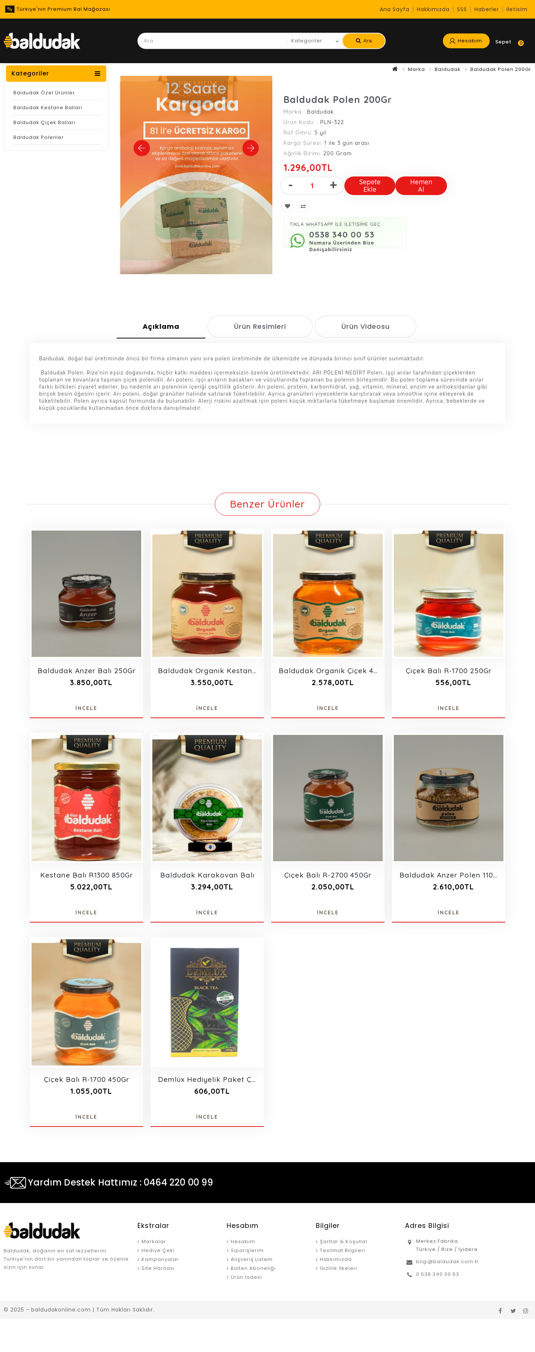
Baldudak (448, 69)
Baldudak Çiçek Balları (44, 122)
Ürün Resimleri (260, 326)
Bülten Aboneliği (253, 1268)
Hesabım (243, 1241)
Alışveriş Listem (252, 1259)
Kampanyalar (160, 1259)
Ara (364, 40)
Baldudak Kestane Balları (47, 107)
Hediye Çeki (158, 1250)
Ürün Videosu (365, 326)
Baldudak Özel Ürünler (44, 92)
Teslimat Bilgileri (342, 1250)
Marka (416, 69)
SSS (462, 9)
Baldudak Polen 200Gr (500, 69)
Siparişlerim (247, 1250)
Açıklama (161, 326)
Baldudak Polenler (38, 137)
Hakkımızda (433, 9)
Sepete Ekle (369, 186)
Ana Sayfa (394, 9)
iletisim (517, 9)
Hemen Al (421, 186)
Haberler (486, 9)
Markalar (154, 1241)
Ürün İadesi (246, 1277)
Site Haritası (158, 1268)
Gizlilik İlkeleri (338, 1268)
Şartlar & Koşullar (344, 1241)
